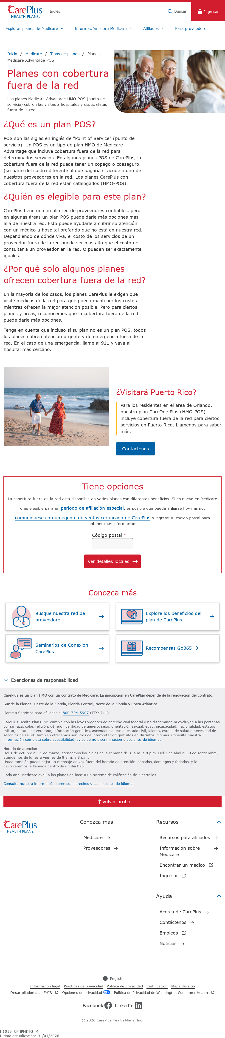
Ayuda (189, 896)
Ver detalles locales (113, 561)
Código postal (109, 535)
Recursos (189, 822)
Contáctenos (135, 448)
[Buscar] (177, 11)
